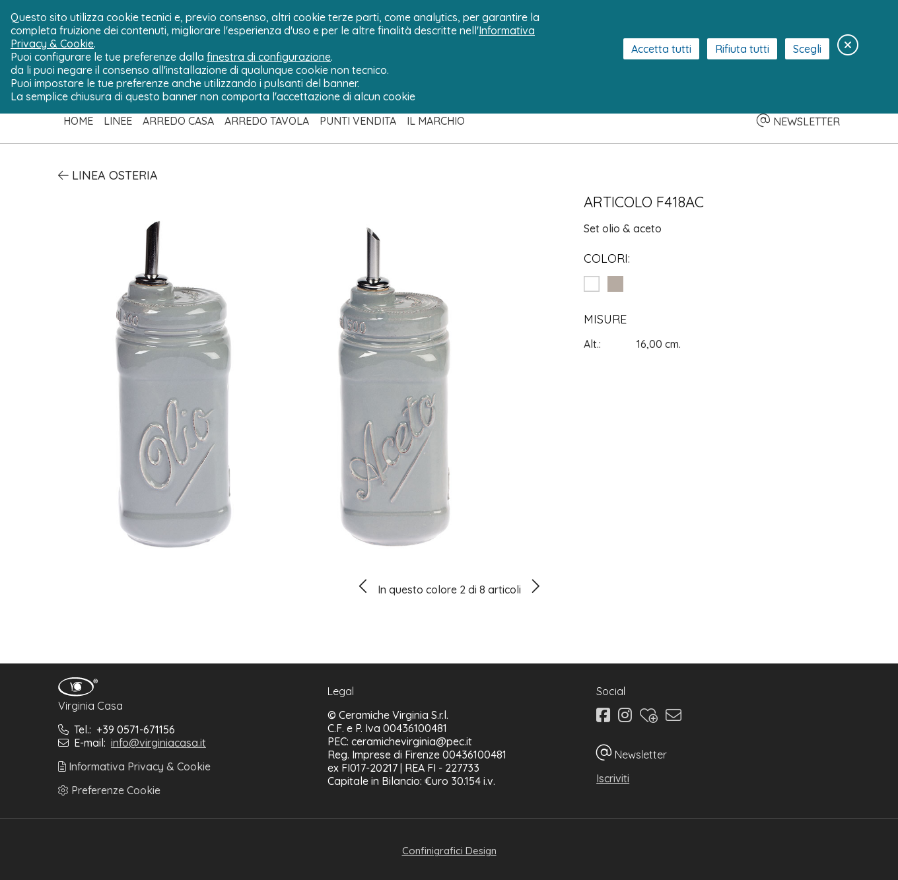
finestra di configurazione (269, 56)
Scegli (807, 48)
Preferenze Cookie (109, 790)
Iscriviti (612, 778)
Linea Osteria (108, 175)
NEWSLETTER (798, 121)
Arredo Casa (178, 120)
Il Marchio (436, 120)
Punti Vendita (358, 120)
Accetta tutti (661, 48)
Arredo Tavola (266, 120)
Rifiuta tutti (742, 48)
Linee (118, 120)
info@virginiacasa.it (158, 742)
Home (78, 120)
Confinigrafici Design (449, 850)
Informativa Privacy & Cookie (134, 766)
